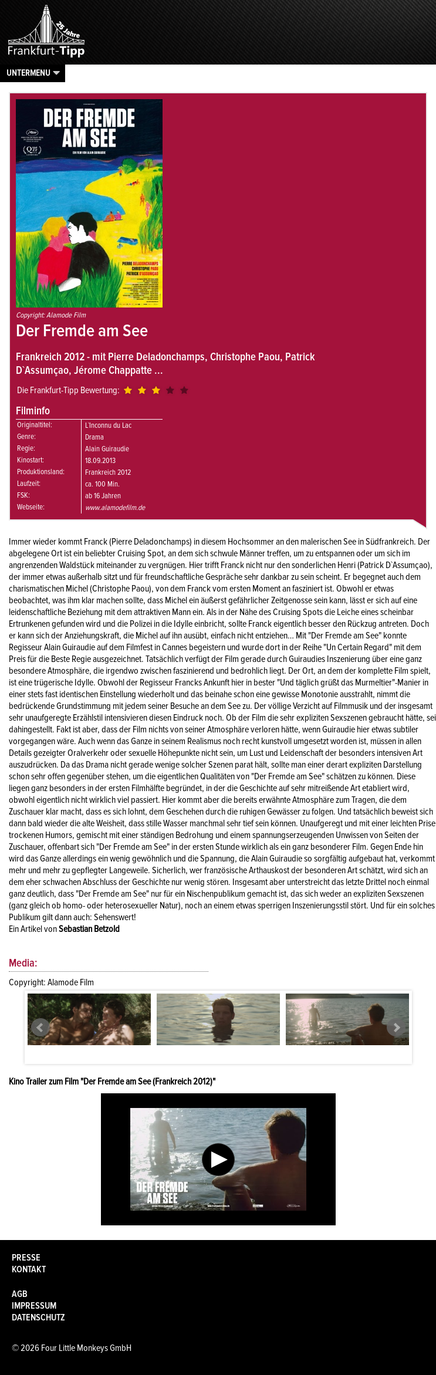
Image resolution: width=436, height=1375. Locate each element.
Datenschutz (38, 1317)
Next (396, 1027)
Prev (40, 1027)
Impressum (34, 1306)
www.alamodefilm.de (115, 507)
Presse (26, 1257)
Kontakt (29, 1269)
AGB (20, 1294)
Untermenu (28, 72)
